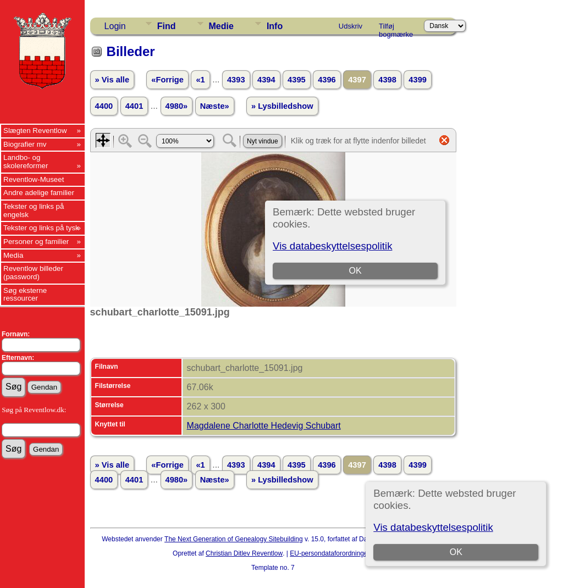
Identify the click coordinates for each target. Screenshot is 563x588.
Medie (221, 26)
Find (166, 26)
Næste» (214, 106)
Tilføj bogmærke (396, 28)
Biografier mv (25, 144)
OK (456, 552)
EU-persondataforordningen (330, 553)
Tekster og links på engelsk (33, 210)
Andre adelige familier (38, 192)
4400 (104, 106)
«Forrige (167, 79)
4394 (266, 79)
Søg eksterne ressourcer (25, 294)
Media (13, 255)
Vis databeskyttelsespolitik (433, 527)
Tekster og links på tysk (41, 228)
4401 (134, 106)
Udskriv (350, 26)
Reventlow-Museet (33, 179)
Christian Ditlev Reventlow (244, 553)
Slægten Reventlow (35, 130)
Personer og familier (36, 241)
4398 (387, 79)
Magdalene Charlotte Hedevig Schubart (264, 425)
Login (115, 26)
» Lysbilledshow (282, 106)
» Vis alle (112, 79)
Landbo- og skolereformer (25, 161)
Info (275, 26)
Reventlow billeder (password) (33, 272)
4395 (297, 79)
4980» (176, 106)
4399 (418, 79)
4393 (236, 79)
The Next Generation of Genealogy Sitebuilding (233, 539)
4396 (327, 79)
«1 (200, 79)
